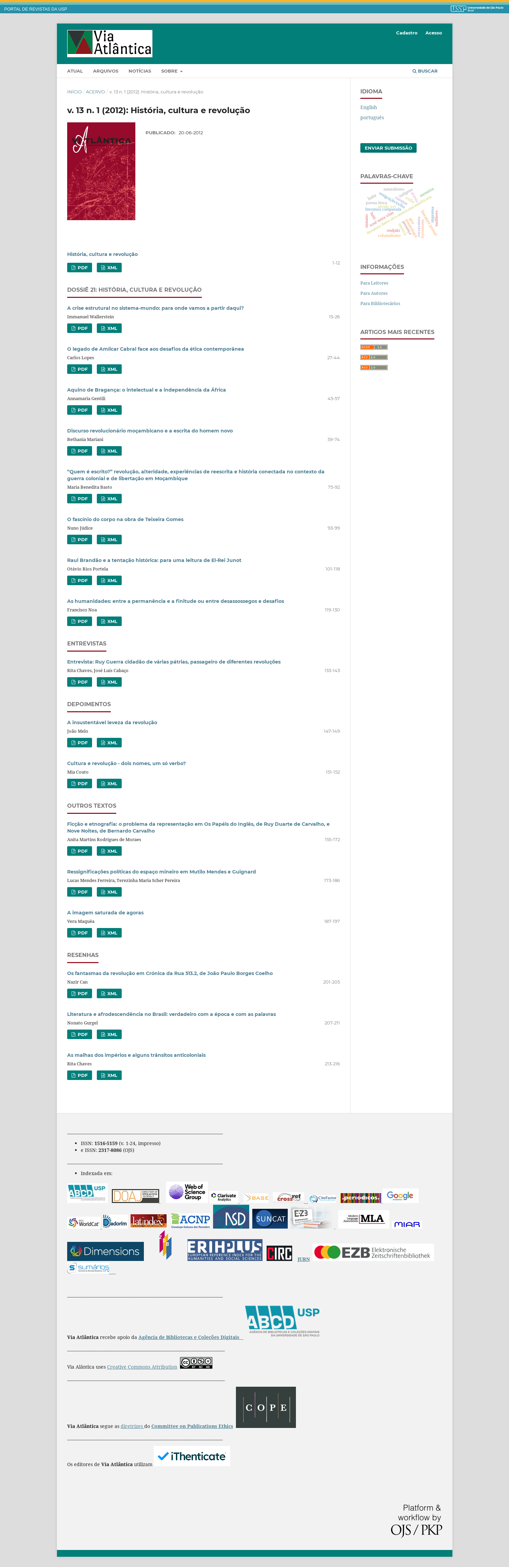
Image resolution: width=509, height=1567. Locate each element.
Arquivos (105, 71)
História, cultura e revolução (102, 254)
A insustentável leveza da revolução (112, 722)
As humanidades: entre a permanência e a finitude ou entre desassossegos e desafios (175, 601)
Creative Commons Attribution (142, 1367)
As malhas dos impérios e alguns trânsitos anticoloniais (136, 1055)
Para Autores (374, 293)
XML (111, 267)
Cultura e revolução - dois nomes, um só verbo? (126, 763)
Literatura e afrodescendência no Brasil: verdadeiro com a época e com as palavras (171, 1014)
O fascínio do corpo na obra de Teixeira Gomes (125, 519)
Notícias (140, 71)
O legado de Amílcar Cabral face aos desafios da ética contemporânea (155, 349)
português (372, 117)
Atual (75, 71)
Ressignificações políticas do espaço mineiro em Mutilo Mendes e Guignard (161, 872)
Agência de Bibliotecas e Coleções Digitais (189, 1337)
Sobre (170, 71)
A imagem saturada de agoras (105, 913)
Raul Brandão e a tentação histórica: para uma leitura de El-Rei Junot (154, 560)
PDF (82, 267)
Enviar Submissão (388, 148)
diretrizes (132, 1426)
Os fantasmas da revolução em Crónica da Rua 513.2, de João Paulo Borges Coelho (170, 973)
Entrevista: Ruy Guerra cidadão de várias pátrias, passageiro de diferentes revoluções (174, 662)
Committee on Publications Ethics (192, 1426)
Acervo (95, 91)
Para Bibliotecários (380, 303)
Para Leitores (374, 283)
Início (74, 91)
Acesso (433, 32)
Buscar (425, 71)
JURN (304, 1259)
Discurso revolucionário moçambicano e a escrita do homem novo (150, 431)
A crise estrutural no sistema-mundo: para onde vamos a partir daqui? (155, 308)
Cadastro (407, 32)
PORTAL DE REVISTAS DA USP (35, 9)
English (368, 107)
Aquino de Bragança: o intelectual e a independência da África (146, 390)
